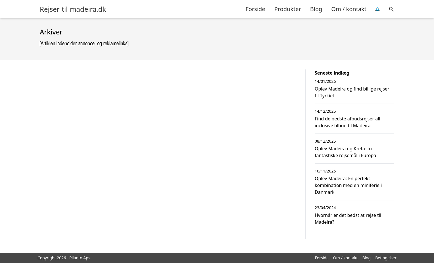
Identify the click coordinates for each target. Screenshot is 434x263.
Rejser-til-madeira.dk (73, 9)
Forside (255, 9)
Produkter (287, 9)
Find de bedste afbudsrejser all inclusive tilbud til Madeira (347, 122)
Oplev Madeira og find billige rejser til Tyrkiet (352, 92)
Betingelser (386, 257)
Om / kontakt (348, 9)
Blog (316, 9)
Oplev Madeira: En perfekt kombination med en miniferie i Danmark (348, 185)
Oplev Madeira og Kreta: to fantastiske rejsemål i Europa (345, 152)
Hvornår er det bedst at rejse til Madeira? (348, 218)
